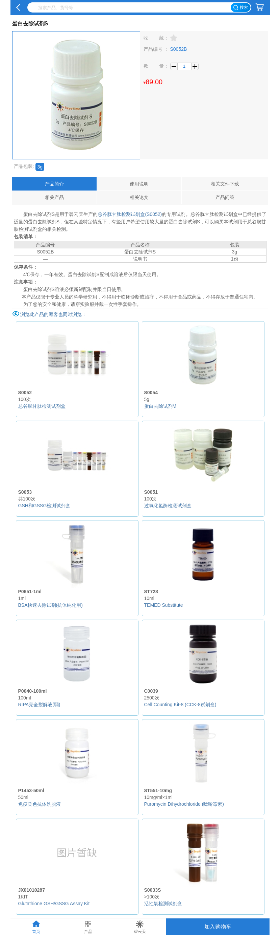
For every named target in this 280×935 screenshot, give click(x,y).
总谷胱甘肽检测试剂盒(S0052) (130, 214)
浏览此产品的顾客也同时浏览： (53, 314)
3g (40, 167)
